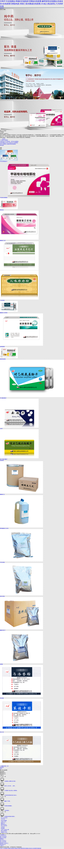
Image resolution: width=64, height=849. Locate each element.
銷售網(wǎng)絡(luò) (4, 843)
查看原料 (2, 767)
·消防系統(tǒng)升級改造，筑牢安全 (7, 141)
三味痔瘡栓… (5, 810)
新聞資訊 (2, 839)
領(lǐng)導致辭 (4, 820)
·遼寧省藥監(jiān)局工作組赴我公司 (7, 142)
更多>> (1, 768)
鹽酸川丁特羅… (5, 801)
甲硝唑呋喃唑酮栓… (6, 805)
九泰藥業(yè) (3, 835)
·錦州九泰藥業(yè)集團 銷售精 (6, 144)
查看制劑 (2, 460)
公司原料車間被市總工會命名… (8, 795)
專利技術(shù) (3, 844)
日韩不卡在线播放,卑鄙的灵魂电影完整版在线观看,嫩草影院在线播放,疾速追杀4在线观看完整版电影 (20, 848)
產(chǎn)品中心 (3, 840)
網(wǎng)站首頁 (4, 817)
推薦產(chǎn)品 (4, 832)
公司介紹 (3, 819)
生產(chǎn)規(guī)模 (5, 829)
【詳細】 (4, 138)
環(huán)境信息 (4, 825)
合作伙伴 (3, 826)
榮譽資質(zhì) (3, 824)
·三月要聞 (2, 140)
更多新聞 (2, 145)
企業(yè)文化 (3, 821)
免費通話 (6, 140)
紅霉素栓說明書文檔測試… (7, 816)
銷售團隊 (3, 828)
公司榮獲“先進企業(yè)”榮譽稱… (9, 790)
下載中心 (2, 845)
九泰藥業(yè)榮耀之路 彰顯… (8, 781)
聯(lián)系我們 (4, 830)
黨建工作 (3, 823)
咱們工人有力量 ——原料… (8, 785)
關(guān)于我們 (3, 837)
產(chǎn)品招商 (3, 841)
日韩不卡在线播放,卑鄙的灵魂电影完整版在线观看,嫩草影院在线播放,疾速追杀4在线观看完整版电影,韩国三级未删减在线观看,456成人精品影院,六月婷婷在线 (31, 3)
